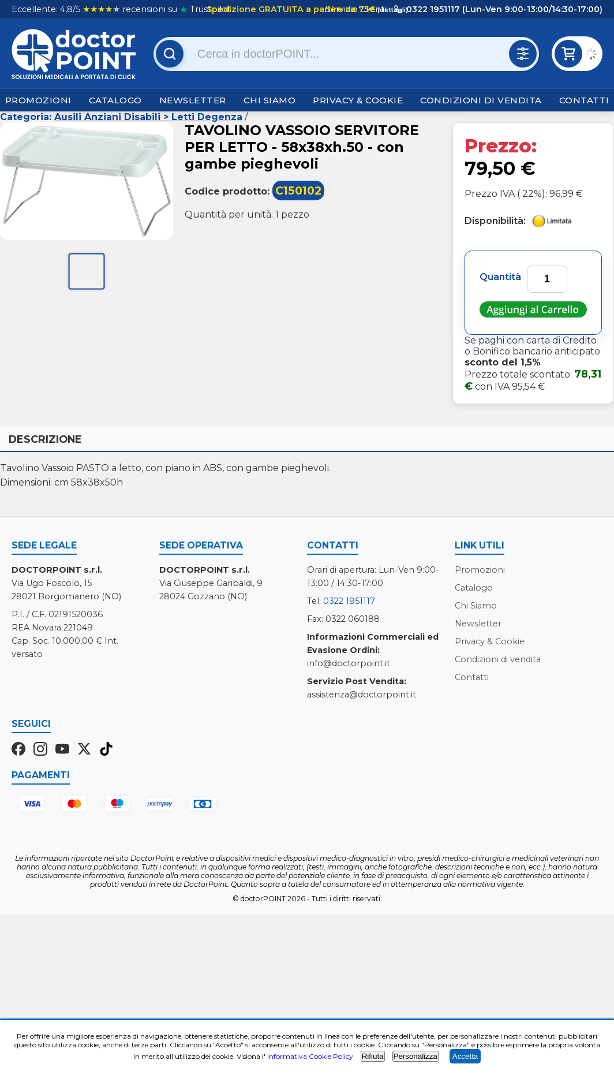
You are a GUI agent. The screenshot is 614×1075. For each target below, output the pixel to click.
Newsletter (192, 100)
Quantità (500, 276)
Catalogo (115, 100)
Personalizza (415, 1056)
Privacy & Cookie (358, 100)
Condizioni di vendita (481, 100)
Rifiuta (373, 1056)
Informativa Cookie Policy (310, 1056)
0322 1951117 (349, 601)
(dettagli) (392, 10)
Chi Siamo (270, 100)
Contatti (584, 100)
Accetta (465, 1056)
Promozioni (38, 100)
